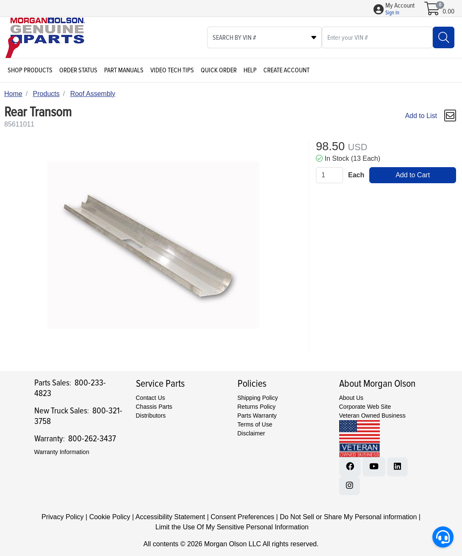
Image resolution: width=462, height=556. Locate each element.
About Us (351, 397)
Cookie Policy (109, 516)
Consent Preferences (242, 516)
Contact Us (150, 397)
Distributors (151, 415)
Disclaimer (251, 433)
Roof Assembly (93, 93)
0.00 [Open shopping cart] (448, 11)
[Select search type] (264, 37)
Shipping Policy (258, 397)
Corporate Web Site (365, 406)
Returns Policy (257, 406)
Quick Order (219, 70)
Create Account (286, 70)
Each (356, 175)
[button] (400, 9)
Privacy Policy (62, 516)
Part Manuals (124, 70)
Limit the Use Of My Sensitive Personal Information (232, 527)
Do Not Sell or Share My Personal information (348, 516)
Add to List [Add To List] (421, 115)
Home (13, 93)
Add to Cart (413, 175)
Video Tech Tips (172, 70)
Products (46, 93)
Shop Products (30, 70)
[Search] (443, 37)
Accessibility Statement (170, 516)
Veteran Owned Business (372, 415)
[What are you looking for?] (377, 37)
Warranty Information (61, 452)
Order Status (78, 70)
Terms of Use (255, 424)
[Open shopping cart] (432, 11)
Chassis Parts (154, 406)
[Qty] (329, 175)
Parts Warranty (257, 415)
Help (250, 70)
